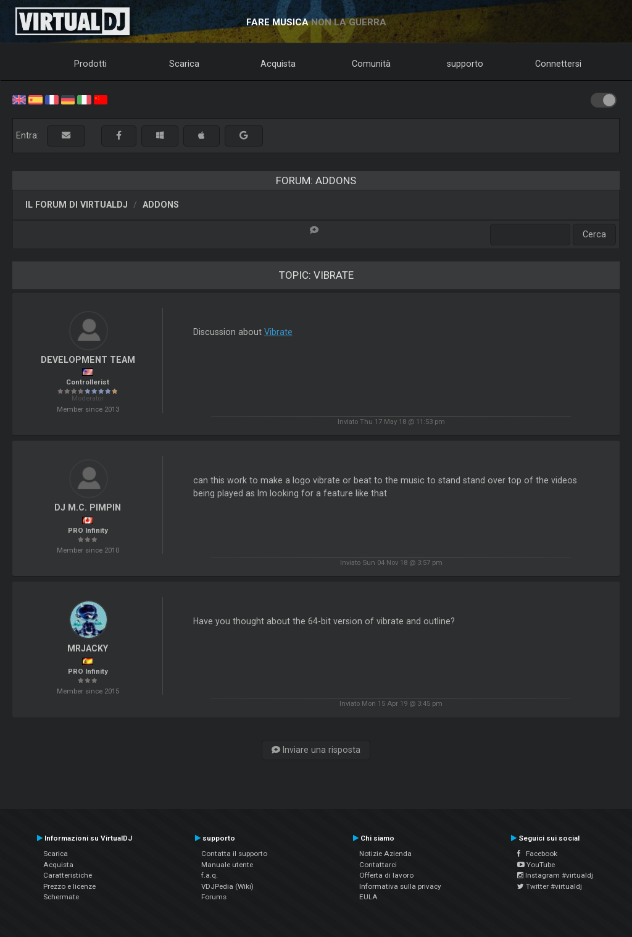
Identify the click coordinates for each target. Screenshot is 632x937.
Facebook (537, 853)
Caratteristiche (67, 875)
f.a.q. (209, 875)
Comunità (371, 64)
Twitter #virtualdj (549, 886)
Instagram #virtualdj (555, 875)
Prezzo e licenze (69, 886)
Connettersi (558, 64)
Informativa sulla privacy (400, 886)
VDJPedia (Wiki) (227, 886)
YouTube (536, 864)
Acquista (278, 64)
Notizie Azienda (385, 853)
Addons (161, 205)
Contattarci (378, 864)
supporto (465, 64)
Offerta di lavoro (386, 875)
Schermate (61, 896)
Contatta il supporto (234, 853)
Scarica (184, 64)
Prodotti (90, 64)
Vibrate (278, 332)
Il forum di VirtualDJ (76, 205)
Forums (214, 896)
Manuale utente (227, 864)
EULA (368, 896)
